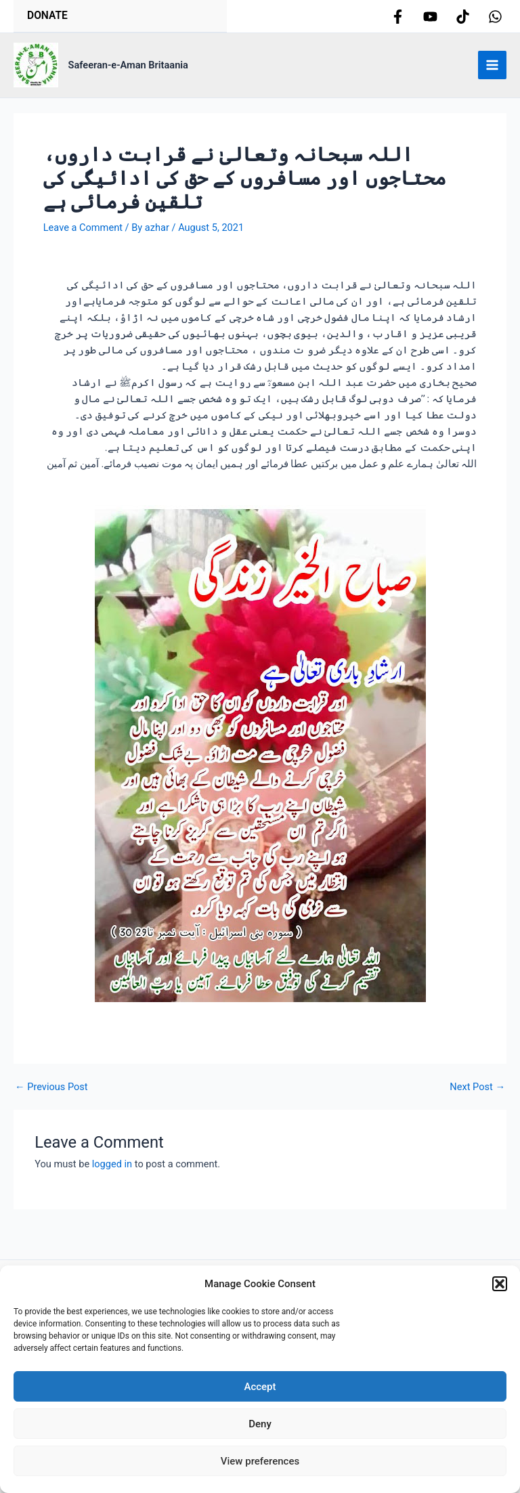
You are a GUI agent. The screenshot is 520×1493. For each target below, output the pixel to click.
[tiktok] (463, 19)
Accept (260, 1387)
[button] (499, 1284)
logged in (112, 1169)
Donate (50, 18)
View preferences (260, 1461)
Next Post (477, 1092)
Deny (260, 1424)
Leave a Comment (83, 233)
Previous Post (51, 1092)
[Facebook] (398, 19)
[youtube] (430, 19)
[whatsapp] (495, 19)
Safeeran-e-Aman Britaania (128, 70)
